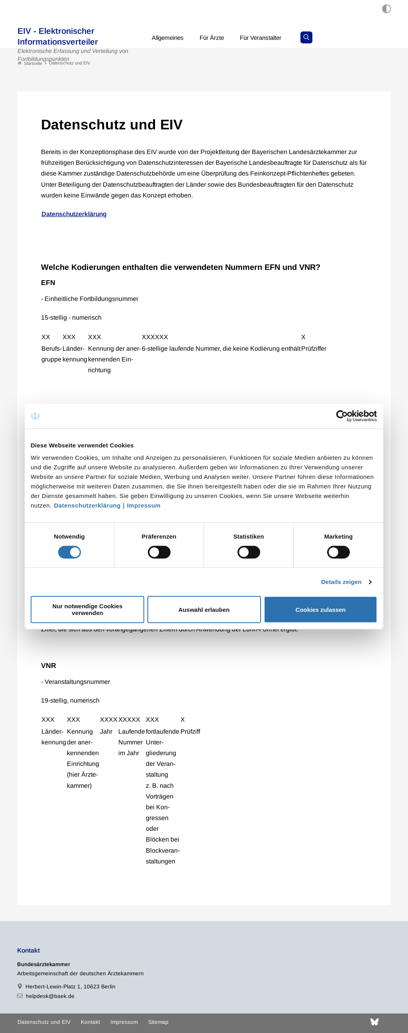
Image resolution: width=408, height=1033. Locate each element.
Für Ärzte (216, 37)
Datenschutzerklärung (87, 505)
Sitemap (158, 1022)
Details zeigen (341, 581)
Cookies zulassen (321, 609)
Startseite (30, 63)
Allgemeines (169, 37)
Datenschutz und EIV (44, 1022)
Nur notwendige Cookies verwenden (88, 609)
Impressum (144, 505)
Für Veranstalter (267, 37)
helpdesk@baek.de (50, 996)
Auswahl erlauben (204, 609)
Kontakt (90, 1022)
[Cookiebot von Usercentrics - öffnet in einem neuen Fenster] (342, 416)
